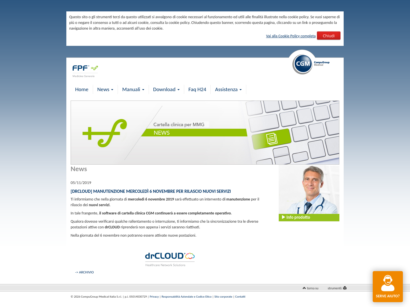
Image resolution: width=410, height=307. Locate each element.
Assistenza (228, 89)
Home (82, 89)
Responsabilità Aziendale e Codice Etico (187, 296)
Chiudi (329, 35)
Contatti (240, 296)
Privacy (154, 296)
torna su (312, 288)
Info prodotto (295, 217)
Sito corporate (223, 296)
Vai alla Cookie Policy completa (290, 36)
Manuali (133, 89)
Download (166, 89)
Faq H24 (197, 89)
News (105, 89)
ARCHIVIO (86, 272)
